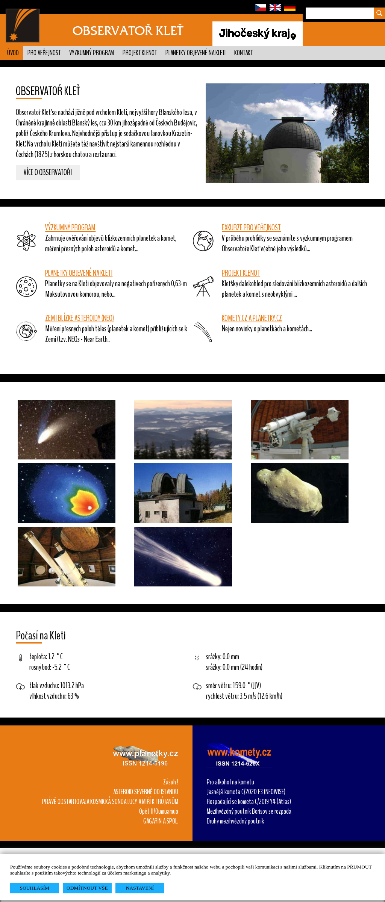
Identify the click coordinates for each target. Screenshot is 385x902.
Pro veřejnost (44, 53)
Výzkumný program (91, 53)
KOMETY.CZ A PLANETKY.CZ (252, 318)
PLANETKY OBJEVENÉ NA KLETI (78, 273)
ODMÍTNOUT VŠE (87, 888)
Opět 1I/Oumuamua (158, 811)
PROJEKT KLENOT (241, 273)
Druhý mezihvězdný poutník (235, 821)
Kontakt (243, 53)
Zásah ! (170, 782)
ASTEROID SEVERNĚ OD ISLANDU (145, 792)
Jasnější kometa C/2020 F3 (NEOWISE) (246, 792)
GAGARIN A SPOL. (160, 821)
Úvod (13, 53)
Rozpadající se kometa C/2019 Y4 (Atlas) (249, 802)
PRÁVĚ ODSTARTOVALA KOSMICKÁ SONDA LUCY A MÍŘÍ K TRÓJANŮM (110, 802)
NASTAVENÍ (140, 888)
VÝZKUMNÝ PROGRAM (70, 227)
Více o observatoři (48, 173)
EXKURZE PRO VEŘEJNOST (251, 227)
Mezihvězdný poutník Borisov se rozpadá (249, 811)
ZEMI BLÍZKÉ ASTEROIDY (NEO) (79, 318)
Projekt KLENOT (140, 53)
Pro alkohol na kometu (230, 782)
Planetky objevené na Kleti (195, 53)
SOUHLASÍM (34, 888)
